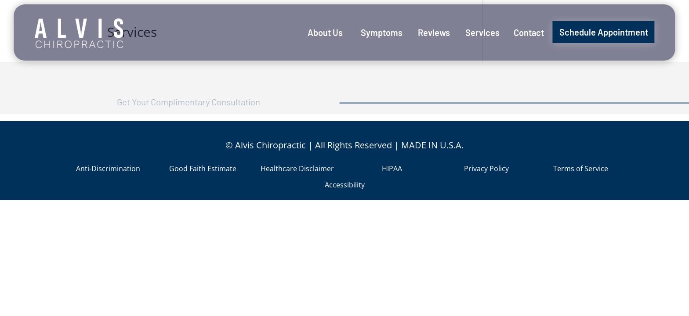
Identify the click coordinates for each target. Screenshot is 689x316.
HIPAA (392, 168)
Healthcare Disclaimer (297, 168)
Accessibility (345, 185)
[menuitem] (325, 32)
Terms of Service (580, 168)
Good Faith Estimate (202, 168)
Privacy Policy (486, 168)
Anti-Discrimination (108, 168)
